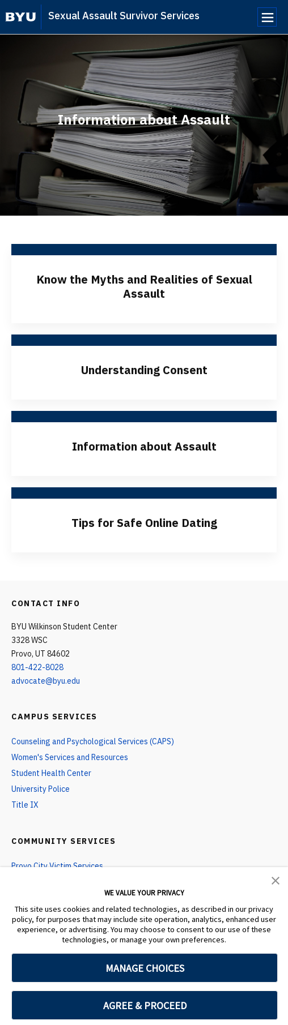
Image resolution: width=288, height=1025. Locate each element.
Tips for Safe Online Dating (144, 522)
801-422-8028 (37, 667)
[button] (275, 879)
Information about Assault (144, 446)
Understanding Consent (144, 370)
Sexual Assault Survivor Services (124, 15)
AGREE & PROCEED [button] (145, 1005)
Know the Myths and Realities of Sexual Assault (144, 286)
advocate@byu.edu (45, 681)
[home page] (20, 17)
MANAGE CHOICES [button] (144, 968)
